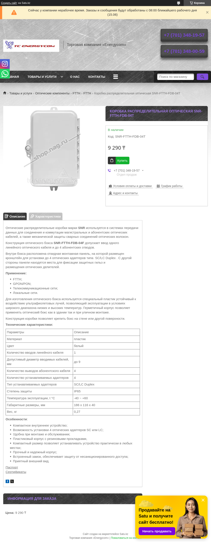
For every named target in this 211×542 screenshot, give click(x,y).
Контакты (96, 76)
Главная (11, 76)
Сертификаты (16, 472)
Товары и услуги (42, 76)
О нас (75, 76)
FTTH (76, 93)
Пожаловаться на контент (126, 537)
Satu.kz (123, 534)
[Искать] (202, 77)
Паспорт (12, 467)
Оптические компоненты (52, 93)
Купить (122, 160)
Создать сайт (9, 3)
